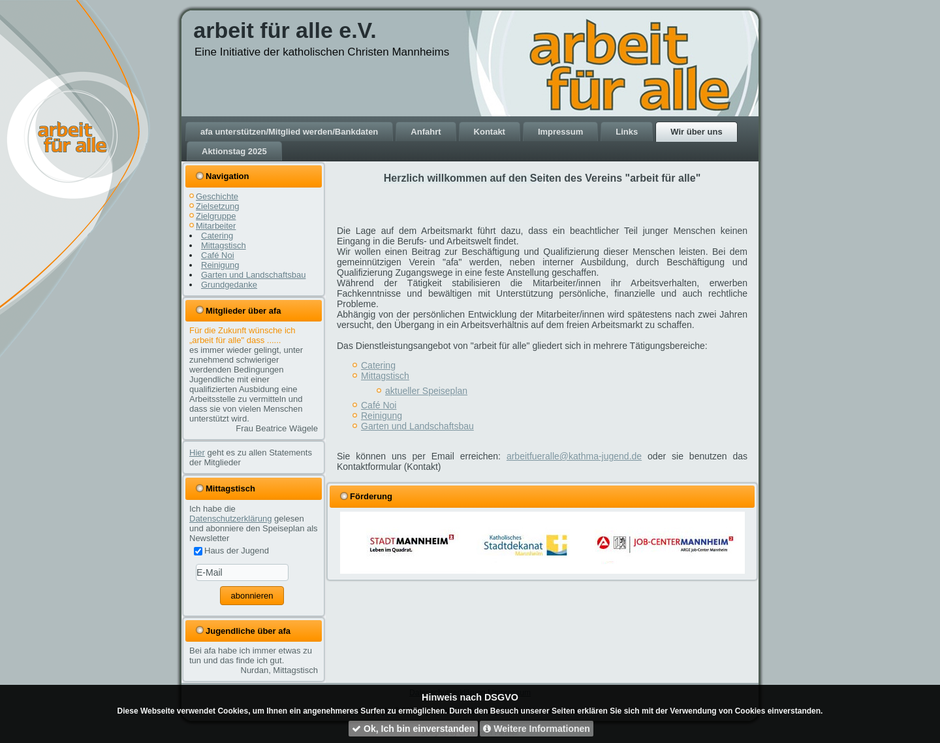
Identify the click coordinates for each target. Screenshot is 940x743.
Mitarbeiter (216, 226)
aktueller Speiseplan (426, 391)
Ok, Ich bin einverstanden (413, 728)
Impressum (560, 132)
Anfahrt (426, 132)
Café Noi (217, 255)
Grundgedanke (229, 284)
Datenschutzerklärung (230, 518)
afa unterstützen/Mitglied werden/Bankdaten (289, 132)
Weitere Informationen (536, 728)
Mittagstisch (223, 245)
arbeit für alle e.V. (284, 30)
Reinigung (220, 265)
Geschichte (217, 196)
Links (627, 132)
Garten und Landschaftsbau (253, 275)
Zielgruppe (216, 216)
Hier (197, 452)
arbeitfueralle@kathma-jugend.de (574, 456)
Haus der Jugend (231, 550)
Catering (217, 235)
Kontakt (489, 132)
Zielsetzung (217, 206)
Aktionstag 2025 (234, 151)
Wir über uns (696, 132)
